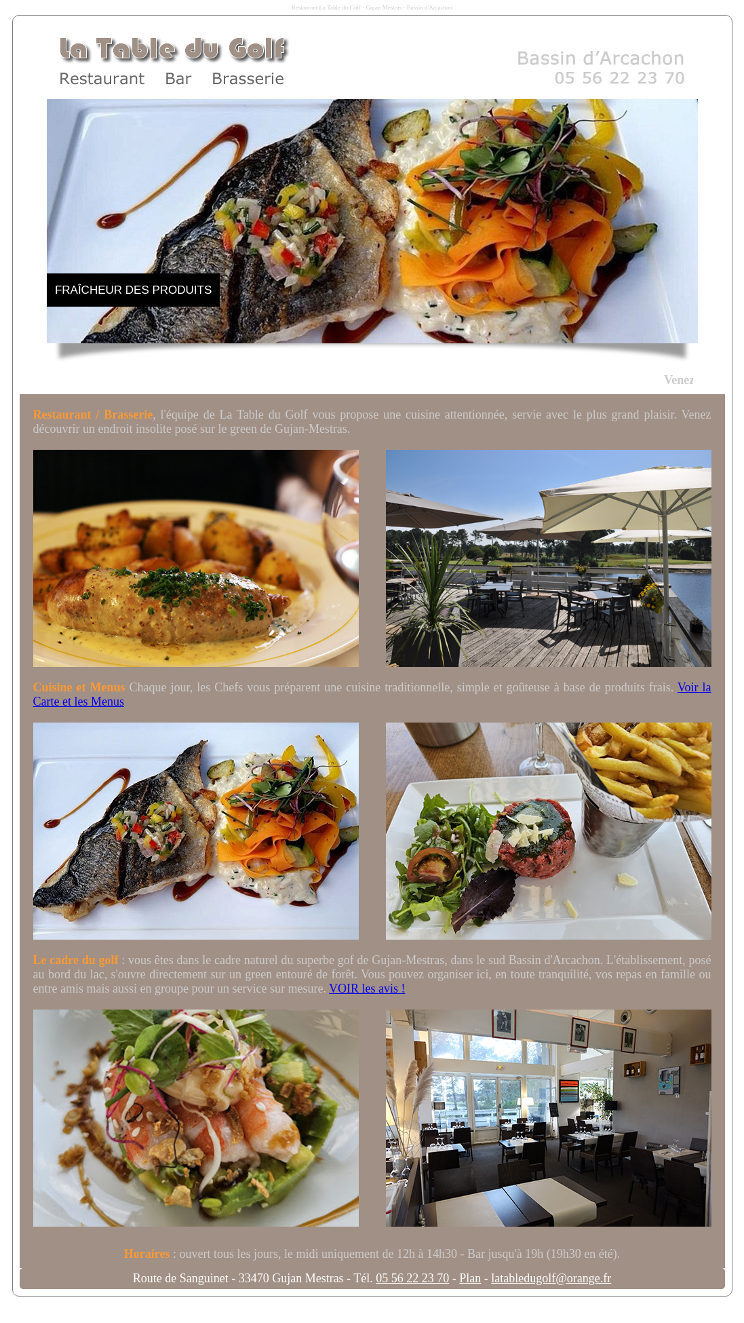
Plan (470, 1278)
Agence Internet (276, 1309)
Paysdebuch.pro (386, 1309)
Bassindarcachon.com (458, 1309)
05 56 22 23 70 (412, 1278)
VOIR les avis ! (367, 988)
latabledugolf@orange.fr (551, 1278)
